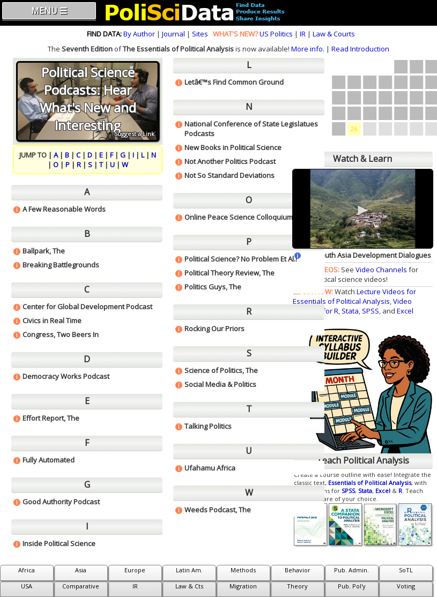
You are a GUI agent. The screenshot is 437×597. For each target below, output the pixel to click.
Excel (405, 311)
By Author (139, 34)
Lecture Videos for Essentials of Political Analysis (354, 296)
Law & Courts (334, 34)
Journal (173, 34)
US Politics (276, 34)
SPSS (370, 311)
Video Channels (381, 269)
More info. (307, 49)
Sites (200, 34)
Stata (350, 311)
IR (303, 34)
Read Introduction (360, 49)
